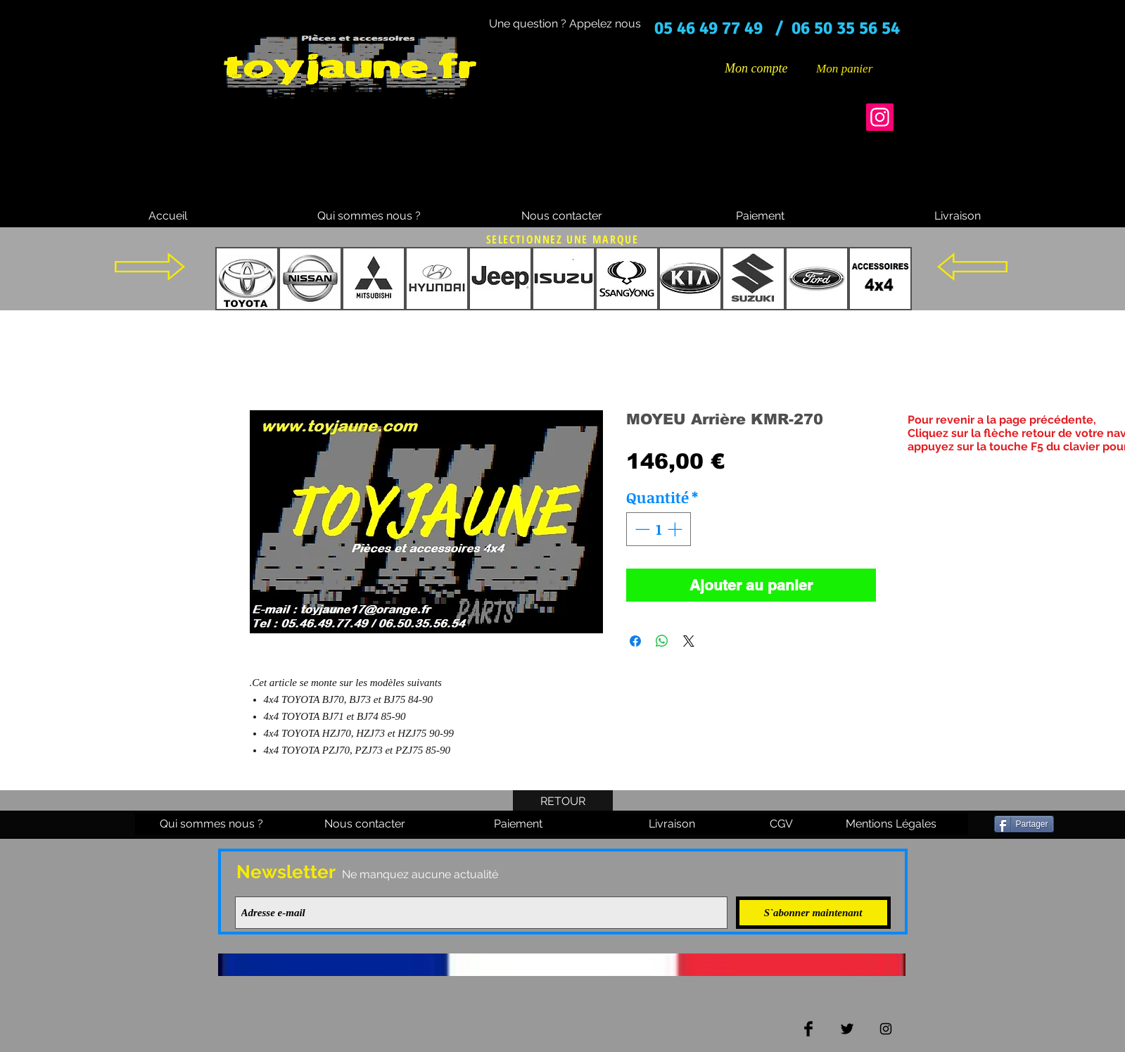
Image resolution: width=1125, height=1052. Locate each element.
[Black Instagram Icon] (886, 1029)
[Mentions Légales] (891, 824)
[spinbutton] (658, 529)
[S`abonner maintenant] (813, 912)
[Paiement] (761, 216)
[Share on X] (688, 641)
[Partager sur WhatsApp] (662, 641)
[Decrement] (641, 529)
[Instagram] (880, 117)
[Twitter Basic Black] (847, 1029)
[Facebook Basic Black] (808, 1029)
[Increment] (676, 529)
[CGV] (782, 824)
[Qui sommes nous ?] (369, 216)
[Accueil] (168, 216)
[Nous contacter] (562, 216)
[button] (855, 68)
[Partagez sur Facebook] (635, 641)
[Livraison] (958, 216)
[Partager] (1024, 824)
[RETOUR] (563, 801)
